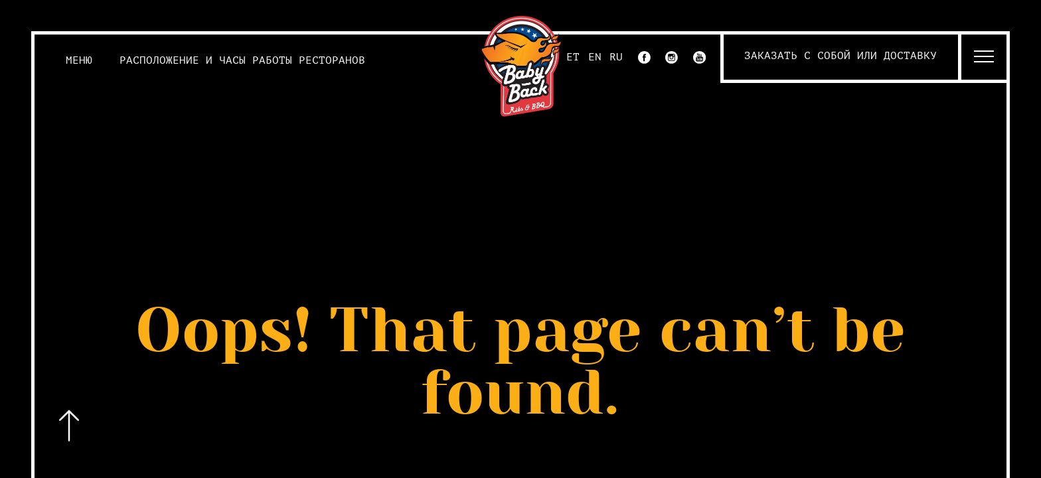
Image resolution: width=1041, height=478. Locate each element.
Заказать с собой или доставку (840, 56)
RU (616, 57)
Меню (79, 60)
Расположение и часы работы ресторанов (242, 60)
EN (594, 57)
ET (573, 57)
